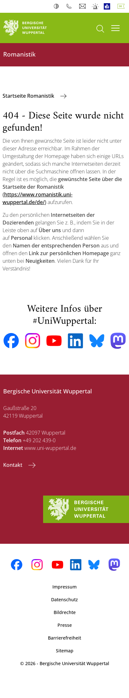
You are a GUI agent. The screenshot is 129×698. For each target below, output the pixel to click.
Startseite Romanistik (29, 95)
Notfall (96, 6)
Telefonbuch (70, 6)
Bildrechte (65, 612)
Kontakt (13, 464)
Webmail (83, 6)
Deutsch (122, 6)
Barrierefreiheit (64, 638)
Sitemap (64, 651)
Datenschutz (64, 599)
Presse (64, 625)
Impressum (64, 587)
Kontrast (58, 6)
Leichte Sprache (108, 6)
